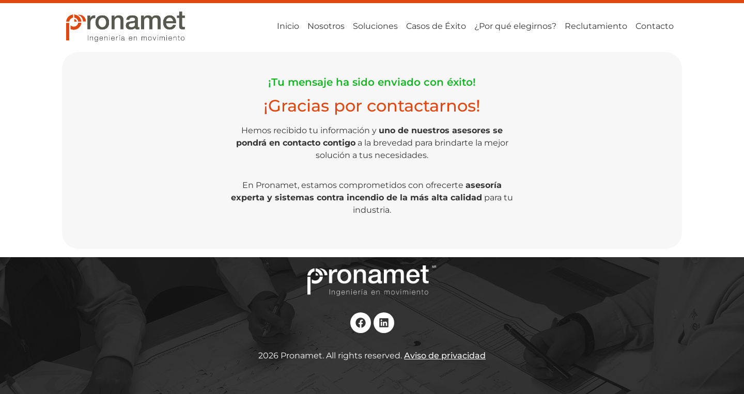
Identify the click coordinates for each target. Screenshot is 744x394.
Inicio (288, 26)
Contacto (655, 26)
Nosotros (326, 26)
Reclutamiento (596, 26)
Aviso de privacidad (445, 355)
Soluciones (375, 26)
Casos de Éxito (436, 26)
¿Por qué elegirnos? (515, 26)
